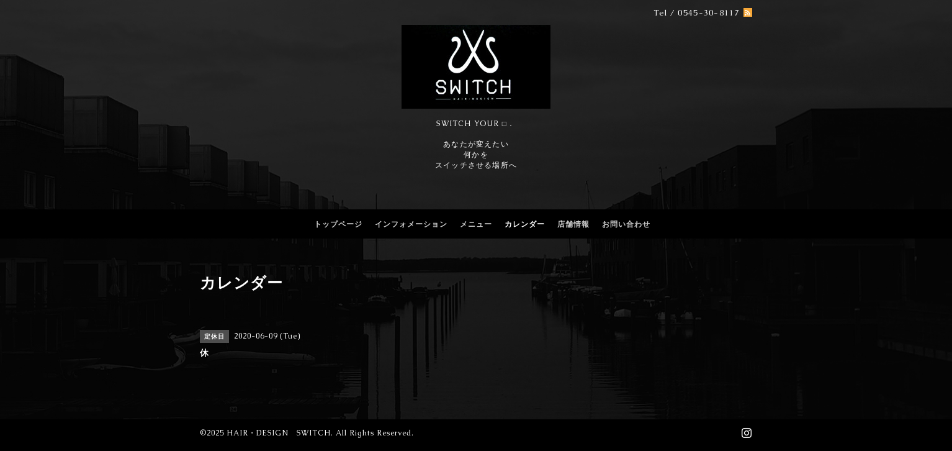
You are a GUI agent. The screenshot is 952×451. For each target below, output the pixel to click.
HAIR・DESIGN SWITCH (279, 433)
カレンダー (525, 224)
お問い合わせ (626, 224)
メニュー (476, 224)
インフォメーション (411, 224)
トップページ (338, 224)
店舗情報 (573, 224)
